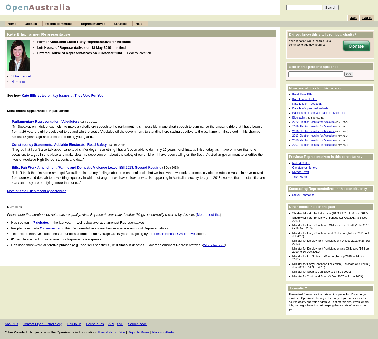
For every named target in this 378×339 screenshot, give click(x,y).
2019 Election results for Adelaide (313, 126)
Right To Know (138, 332)
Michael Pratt (300, 172)
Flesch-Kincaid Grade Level (175, 234)
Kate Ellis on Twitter (304, 99)
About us (11, 324)
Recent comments (58, 24)
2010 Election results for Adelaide (313, 140)
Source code (137, 324)
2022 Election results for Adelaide (313, 121)
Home (12, 24)
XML (120, 324)
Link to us (74, 324)
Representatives (93, 24)
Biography (298, 117)
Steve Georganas (303, 194)
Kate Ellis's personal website (310, 108)
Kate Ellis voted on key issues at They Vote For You (62, 96)
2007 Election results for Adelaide (313, 144)
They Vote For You (111, 332)
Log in (367, 18)
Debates (31, 24)
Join (353, 18)
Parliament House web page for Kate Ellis (318, 112)
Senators (120, 24)
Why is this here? (214, 245)
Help (138, 24)
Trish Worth (299, 176)
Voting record (21, 76)
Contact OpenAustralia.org (42, 324)
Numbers (18, 82)
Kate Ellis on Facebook (307, 103)
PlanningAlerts (163, 332)
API (111, 324)
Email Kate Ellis (302, 94)
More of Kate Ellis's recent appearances (36, 191)
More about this (208, 215)
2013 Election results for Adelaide (313, 135)
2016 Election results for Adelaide (313, 131)
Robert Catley (301, 163)
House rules (95, 324)
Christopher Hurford (305, 167)
